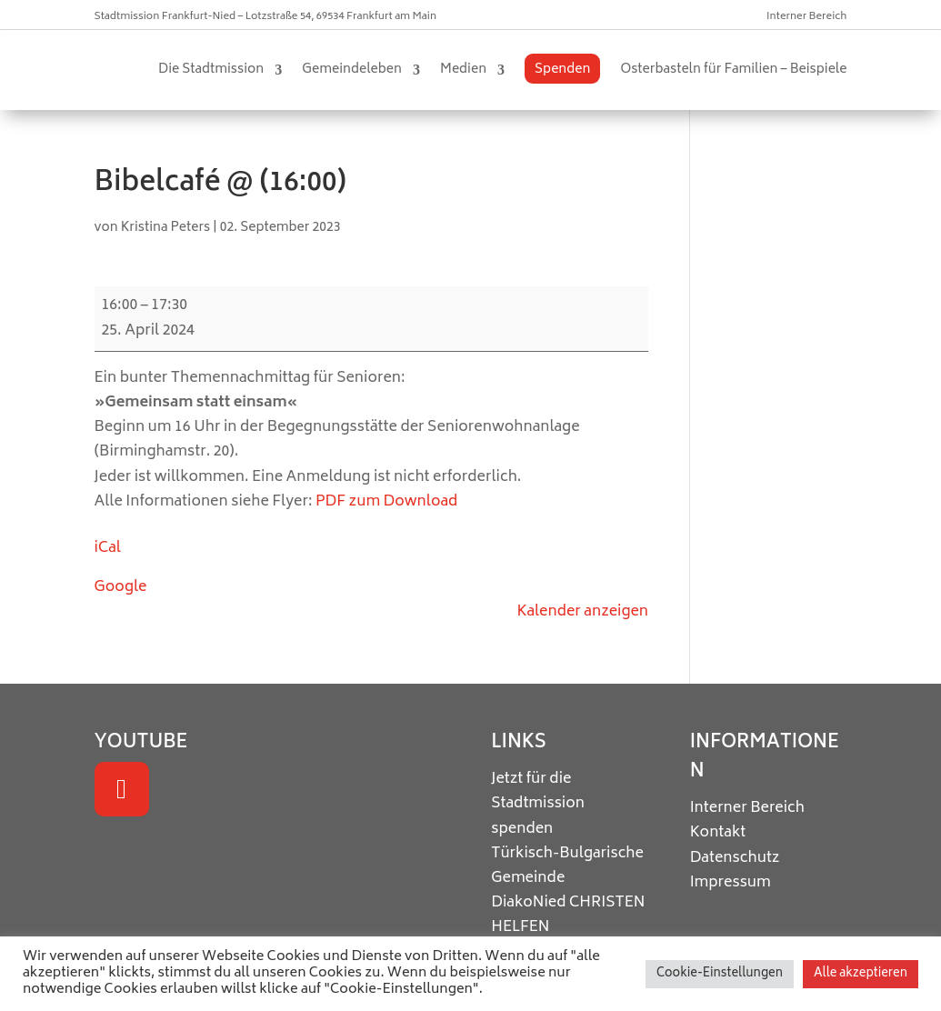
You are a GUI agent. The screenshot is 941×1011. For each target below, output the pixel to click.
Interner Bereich (806, 16)
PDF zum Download (386, 502)
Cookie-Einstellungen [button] (719, 974)
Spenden (562, 69)
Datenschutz (735, 858)
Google (121, 587)
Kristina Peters (166, 227)
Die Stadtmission (211, 69)
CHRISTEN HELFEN (568, 915)
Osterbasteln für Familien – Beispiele (733, 69)
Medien (463, 69)
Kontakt (718, 833)
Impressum (730, 883)
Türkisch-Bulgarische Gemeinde (567, 866)
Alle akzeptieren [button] (860, 974)
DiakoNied (528, 903)
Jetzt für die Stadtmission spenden (538, 803)
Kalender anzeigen (582, 612)
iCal (108, 548)
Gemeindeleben (352, 69)
